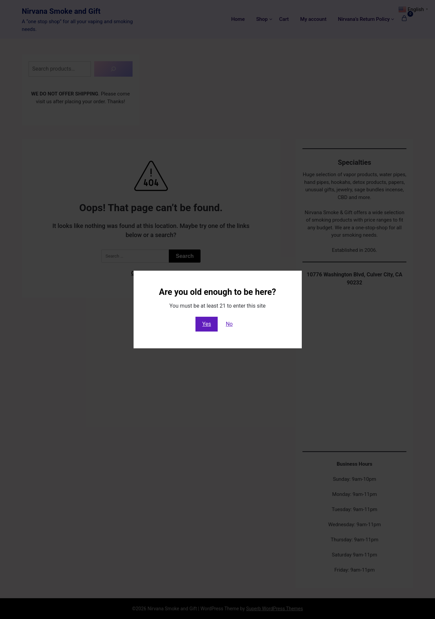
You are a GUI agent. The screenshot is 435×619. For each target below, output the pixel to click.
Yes (206, 324)
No (229, 324)
